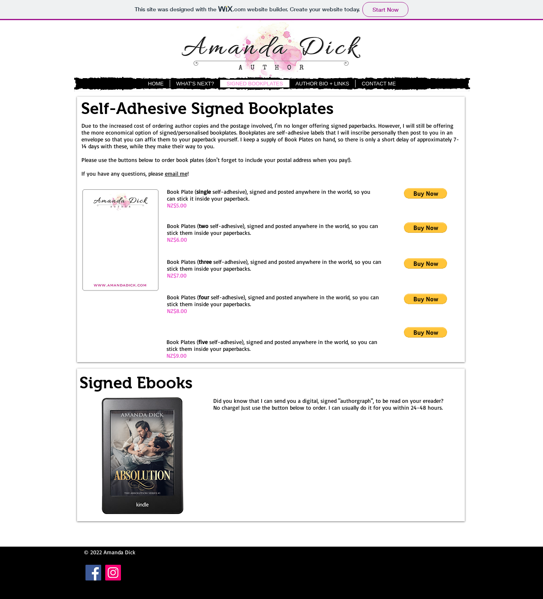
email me (176, 173)
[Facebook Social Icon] (93, 572)
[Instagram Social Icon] (113, 572)
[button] (425, 193)
